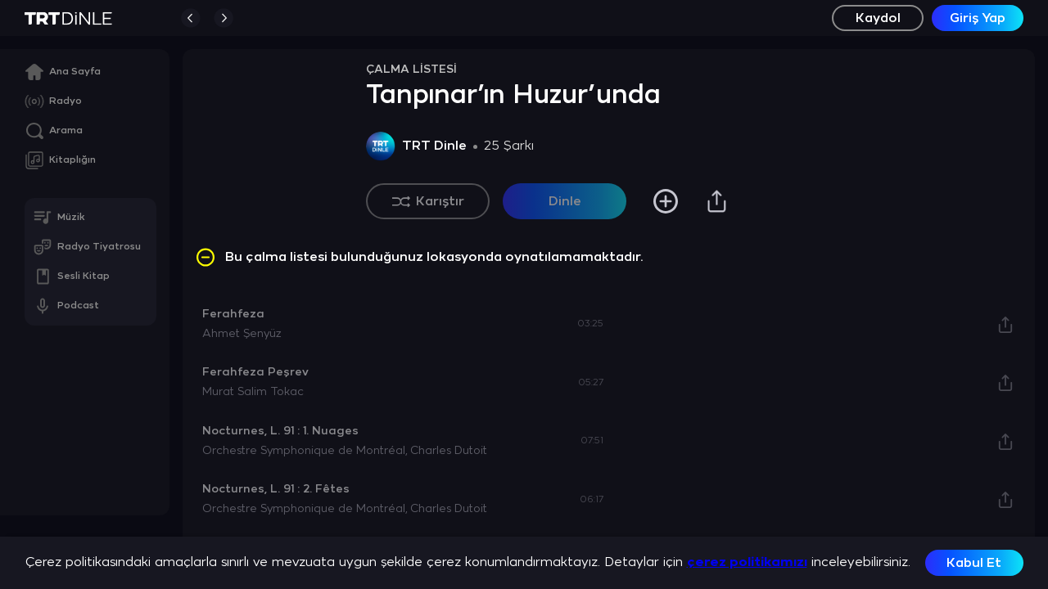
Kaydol (878, 18)
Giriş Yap (977, 18)
